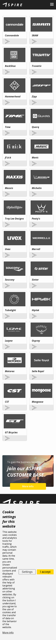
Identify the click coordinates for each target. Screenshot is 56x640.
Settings (27, 571)
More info (28, 486)
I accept (45, 571)
